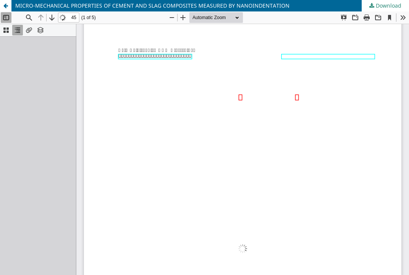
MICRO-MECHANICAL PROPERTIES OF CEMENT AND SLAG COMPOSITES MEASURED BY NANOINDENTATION (152, 5)
